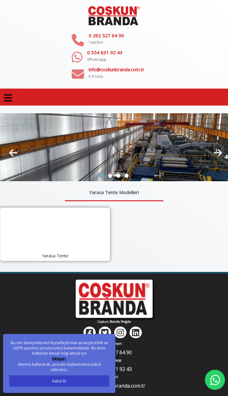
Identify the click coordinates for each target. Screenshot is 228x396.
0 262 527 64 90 (106, 35)
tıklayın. (59, 359)
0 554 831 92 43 (104, 52)
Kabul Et (59, 381)
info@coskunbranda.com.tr (116, 69)
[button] (102, 175)
